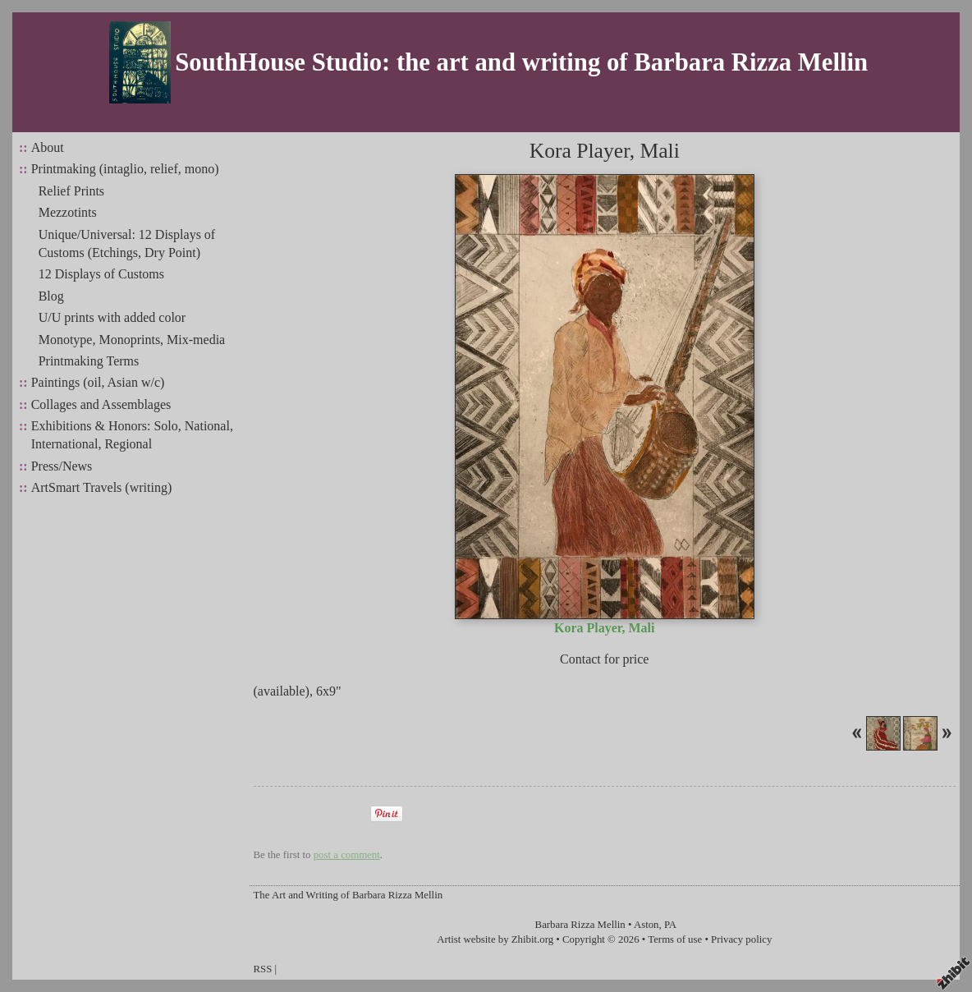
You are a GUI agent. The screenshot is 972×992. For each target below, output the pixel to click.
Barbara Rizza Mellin (580, 924)
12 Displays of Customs (101, 274)
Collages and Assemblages (101, 404)
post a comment (347, 855)
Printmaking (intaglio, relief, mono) (125, 169)
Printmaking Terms (89, 361)
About (47, 147)
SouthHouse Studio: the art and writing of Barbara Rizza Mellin (521, 62)
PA (670, 924)
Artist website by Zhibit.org (495, 939)
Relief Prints (71, 191)
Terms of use (675, 939)
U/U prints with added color (112, 317)
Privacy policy (741, 939)
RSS (263, 969)
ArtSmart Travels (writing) (101, 487)
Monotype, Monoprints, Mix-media (132, 340)
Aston (646, 924)
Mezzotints (68, 212)
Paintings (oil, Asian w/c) (98, 382)
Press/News (62, 466)
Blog (51, 296)
